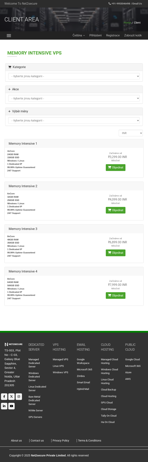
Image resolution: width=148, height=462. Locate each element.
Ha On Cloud (107, 422)
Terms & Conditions (89, 440)
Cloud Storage (108, 409)
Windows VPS (60, 372)
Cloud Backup (108, 389)
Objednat (115, 167)
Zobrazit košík (133, 35)
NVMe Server (36, 410)
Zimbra (81, 376)
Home (127, 22)
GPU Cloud (107, 402)
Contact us (37, 440)
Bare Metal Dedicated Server (34, 400)
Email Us (137, 3)
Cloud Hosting (108, 396)
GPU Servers (35, 417)
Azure (128, 372)
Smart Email (83, 382)
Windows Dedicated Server (34, 377)
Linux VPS (58, 366)
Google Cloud (132, 359)
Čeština (79, 35)
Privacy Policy (61, 440)
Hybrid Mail (83, 389)
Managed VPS (60, 359)
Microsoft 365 (84, 369)
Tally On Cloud (108, 415)
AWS (128, 378)
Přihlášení (95, 35)
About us (16, 440)
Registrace (113, 35)
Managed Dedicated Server (34, 363)
